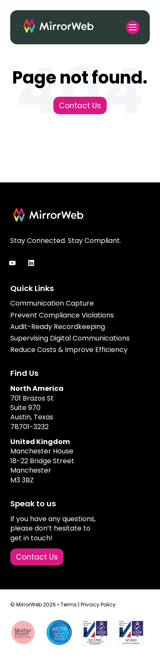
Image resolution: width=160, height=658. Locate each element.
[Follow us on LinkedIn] (31, 263)
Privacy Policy (98, 604)
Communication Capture (52, 303)
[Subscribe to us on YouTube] (12, 263)
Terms (69, 604)
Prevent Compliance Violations (62, 315)
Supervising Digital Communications (70, 338)
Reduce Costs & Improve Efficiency (69, 350)
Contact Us (80, 106)
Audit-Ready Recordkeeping (57, 327)
